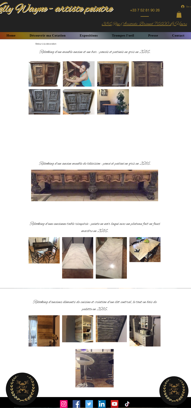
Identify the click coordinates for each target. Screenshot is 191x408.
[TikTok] (127, 404)
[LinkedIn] (102, 404)
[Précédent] (35, 180)
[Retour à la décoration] (46, 44)
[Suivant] (154, 180)
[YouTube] (114, 404)
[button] (179, 14)
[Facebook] (76, 404)
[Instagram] (64, 404)
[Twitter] (89, 404)
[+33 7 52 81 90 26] (145, 10)
